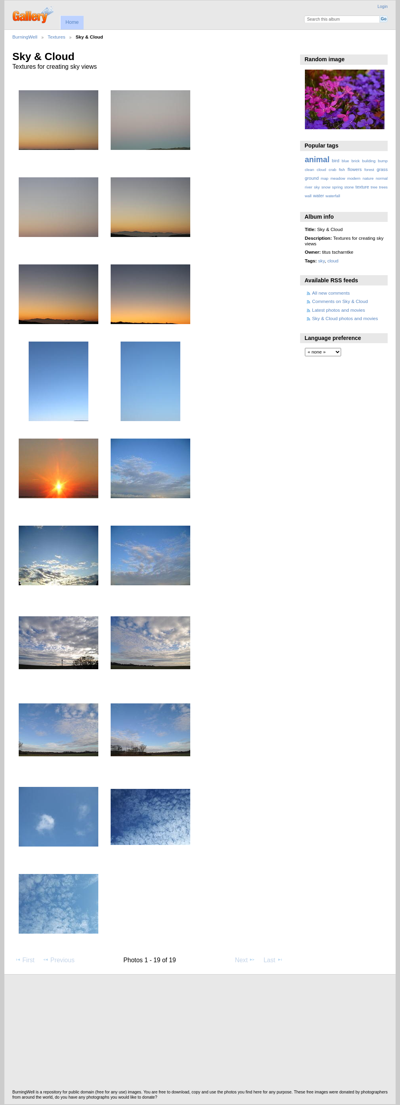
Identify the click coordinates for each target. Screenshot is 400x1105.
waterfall (333, 196)
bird (336, 160)
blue (345, 161)
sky (317, 187)
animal (317, 159)
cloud (321, 169)
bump (383, 161)
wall (308, 196)
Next (245, 959)
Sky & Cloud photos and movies (345, 318)
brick (355, 161)
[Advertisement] (200, 1034)
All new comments (331, 292)
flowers (354, 169)
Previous (58, 959)
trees (383, 187)
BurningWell (24, 36)
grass (382, 169)
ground (312, 178)
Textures (56, 36)
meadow (337, 178)
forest (369, 169)
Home (71, 22)
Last (273, 959)
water (318, 195)
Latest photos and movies (338, 310)
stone (349, 187)
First (24, 959)
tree (374, 187)
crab (332, 169)
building (369, 161)
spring (337, 187)
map (324, 178)
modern (353, 178)
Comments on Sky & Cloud (340, 301)
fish (342, 169)
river (308, 187)
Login (383, 6)
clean (309, 169)
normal (382, 178)
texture (362, 186)
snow (325, 187)
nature (368, 178)
